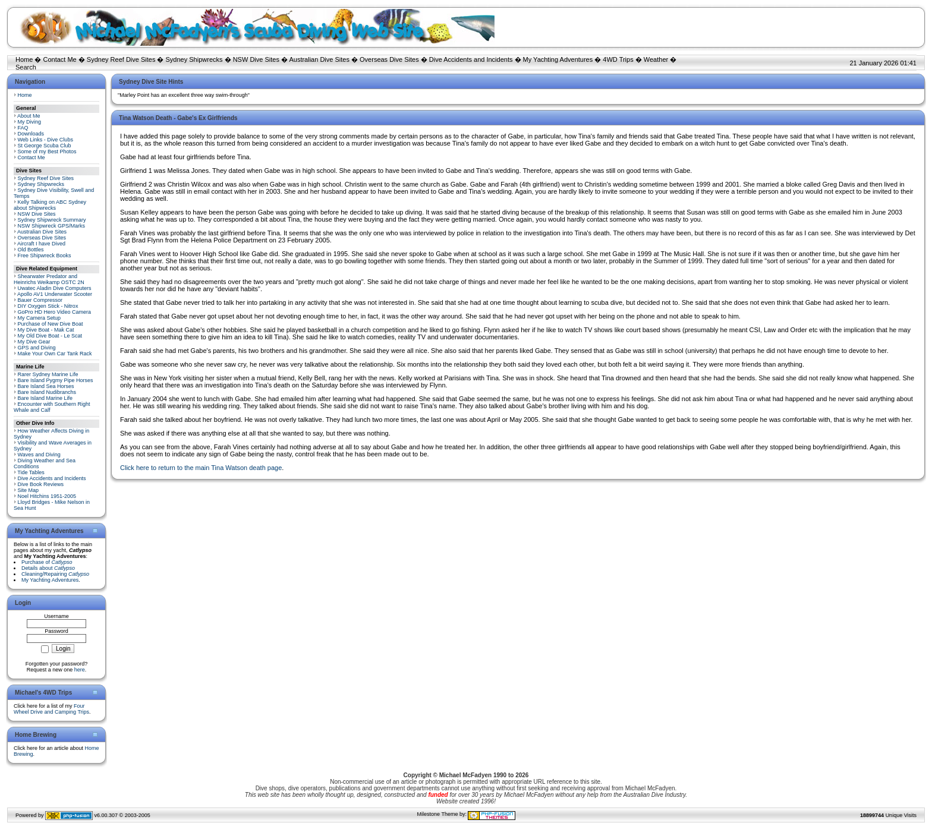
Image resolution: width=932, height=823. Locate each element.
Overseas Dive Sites (389, 59)
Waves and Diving (39, 455)
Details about (48, 568)
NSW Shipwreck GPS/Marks (52, 226)
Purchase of (47, 562)
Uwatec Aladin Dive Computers (55, 288)
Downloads (31, 134)
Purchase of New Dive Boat (50, 324)
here (79, 670)
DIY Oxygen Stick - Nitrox (48, 306)
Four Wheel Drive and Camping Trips (51, 709)
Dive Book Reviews (41, 484)
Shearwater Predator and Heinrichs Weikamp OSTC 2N (49, 279)
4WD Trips (618, 59)
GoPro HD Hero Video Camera (54, 312)
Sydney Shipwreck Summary (52, 220)
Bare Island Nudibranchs (47, 392)
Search (25, 67)
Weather (656, 59)
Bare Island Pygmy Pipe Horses (55, 380)
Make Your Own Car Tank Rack (55, 354)
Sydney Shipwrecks (194, 59)
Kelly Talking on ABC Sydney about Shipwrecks (50, 205)
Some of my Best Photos (47, 151)
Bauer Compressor (40, 300)
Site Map (28, 490)
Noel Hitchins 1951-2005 (47, 496)
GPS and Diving (37, 348)
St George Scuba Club (44, 146)
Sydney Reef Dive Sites (121, 59)
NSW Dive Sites (256, 59)
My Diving (30, 122)
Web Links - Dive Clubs (45, 140)
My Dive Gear (34, 342)
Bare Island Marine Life (45, 398)
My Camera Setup (39, 318)
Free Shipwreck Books (44, 255)
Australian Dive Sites (319, 59)
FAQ (23, 128)
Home (24, 59)
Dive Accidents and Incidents (471, 59)
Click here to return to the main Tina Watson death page (201, 467)
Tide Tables (31, 472)
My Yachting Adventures (558, 59)
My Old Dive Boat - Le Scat (50, 336)
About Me (28, 116)
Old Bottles (31, 250)
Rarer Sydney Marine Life (48, 374)
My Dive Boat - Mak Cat (46, 330)
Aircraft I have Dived (41, 244)
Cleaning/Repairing (55, 574)
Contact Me (59, 59)
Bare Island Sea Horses (46, 386)
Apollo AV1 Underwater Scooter (54, 294)
